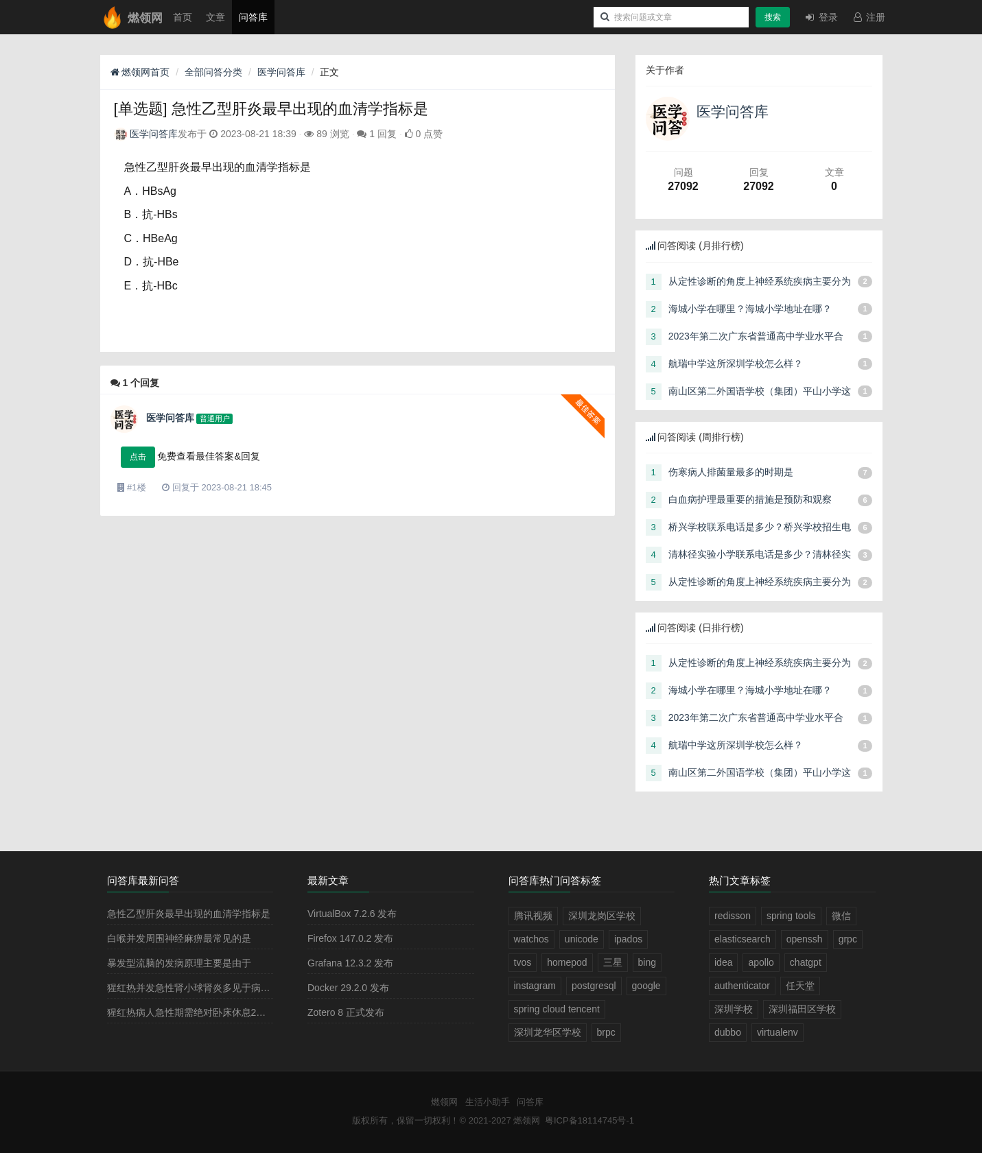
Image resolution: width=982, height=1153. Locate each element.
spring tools (791, 915)
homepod (567, 962)
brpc (606, 1032)
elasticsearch (742, 939)
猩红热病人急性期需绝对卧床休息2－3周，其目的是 (218, 1012)
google (646, 985)
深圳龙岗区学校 (601, 915)
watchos (531, 939)
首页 (182, 17)
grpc (848, 939)
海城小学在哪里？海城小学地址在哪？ (750, 308)
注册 (869, 17)
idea (723, 962)
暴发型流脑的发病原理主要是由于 (179, 963)
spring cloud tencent (557, 1008)
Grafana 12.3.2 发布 (350, 963)
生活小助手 (487, 1102)
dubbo (727, 1032)
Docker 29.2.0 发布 (348, 987)
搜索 (772, 17)
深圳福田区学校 (802, 1008)
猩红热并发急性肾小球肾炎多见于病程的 (193, 987)
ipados (628, 939)
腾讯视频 (533, 915)
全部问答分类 (213, 72)
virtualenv (777, 1032)
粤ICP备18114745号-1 (589, 1120)
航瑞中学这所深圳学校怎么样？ (735, 363)
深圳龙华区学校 (547, 1032)
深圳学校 (733, 1008)
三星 (612, 962)
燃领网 (444, 1102)
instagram (535, 985)
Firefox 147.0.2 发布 (350, 938)
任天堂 (800, 985)
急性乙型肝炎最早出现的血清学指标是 (188, 913)
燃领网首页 (140, 72)
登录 (821, 17)
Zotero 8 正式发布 (345, 1012)
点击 (138, 457)
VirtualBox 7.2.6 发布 (352, 913)
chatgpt (805, 962)
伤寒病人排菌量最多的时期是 (730, 471)
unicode (581, 939)
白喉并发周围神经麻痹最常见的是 (179, 938)
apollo (760, 962)
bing (647, 962)
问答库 (253, 17)
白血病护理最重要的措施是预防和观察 (750, 499)
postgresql (594, 985)
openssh (804, 939)
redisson (732, 915)
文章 (215, 17)
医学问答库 (281, 72)
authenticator (742, 985)
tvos (523, 962)
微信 (841, 915)
